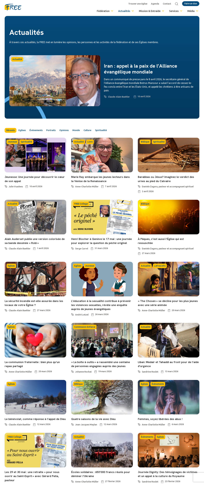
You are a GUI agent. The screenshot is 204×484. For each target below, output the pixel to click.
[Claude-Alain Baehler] (105, 96)
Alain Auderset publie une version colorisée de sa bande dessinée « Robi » (31, 243)
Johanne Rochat (83, 380)
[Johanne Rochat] (72, 380)
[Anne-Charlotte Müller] (72, 190)
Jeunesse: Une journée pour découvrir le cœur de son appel (34, 179)
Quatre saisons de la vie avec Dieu (98, 427)
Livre (90, 142)
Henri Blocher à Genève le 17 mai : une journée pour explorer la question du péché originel (101, 243)
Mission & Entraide (152, 11)
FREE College (81, 204)
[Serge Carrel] (72, 252)
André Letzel (82, 319)
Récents (11, 130)
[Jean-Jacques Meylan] (72, 432)
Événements (41, 130)
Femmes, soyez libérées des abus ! (164, 427)
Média (193, 11)
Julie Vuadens (16, 187)
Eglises (25, 130)
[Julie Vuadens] (6, 186)
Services (176, 11)
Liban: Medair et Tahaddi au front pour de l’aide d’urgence (168, 368)
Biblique (145, 142)
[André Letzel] (72, 318)
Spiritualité (118, 130)
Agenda (156, 3)
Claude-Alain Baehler (119, 97)
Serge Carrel (81, 253)
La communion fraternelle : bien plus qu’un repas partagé (33, 368)
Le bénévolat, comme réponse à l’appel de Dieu (35, 429)
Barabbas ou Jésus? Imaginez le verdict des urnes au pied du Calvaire (168, 179)
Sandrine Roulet (150, 376)
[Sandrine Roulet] (139, 375)
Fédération (105, 11)
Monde (89, 130)
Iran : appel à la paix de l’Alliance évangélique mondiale (140, 69)
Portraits (59, 130)
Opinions (75, 130)
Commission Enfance (84, 331)
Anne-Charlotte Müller (87, 191)
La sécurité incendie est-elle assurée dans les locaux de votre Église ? (33, 303)
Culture (103, 130)
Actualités (126, 11)
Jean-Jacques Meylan (86, 433)
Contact (168, 3)
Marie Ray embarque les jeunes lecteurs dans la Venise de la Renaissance (95, 181)
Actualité (17, 59)
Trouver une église (138, 3)
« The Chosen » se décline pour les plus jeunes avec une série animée (165, 303)
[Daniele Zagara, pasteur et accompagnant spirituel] (139, 186)
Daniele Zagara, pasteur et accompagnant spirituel (168, 187)
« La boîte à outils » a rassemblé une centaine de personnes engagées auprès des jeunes (99, 370)
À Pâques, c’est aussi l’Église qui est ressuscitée (166, 241)
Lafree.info (160, 266)
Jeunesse (12, 142)
